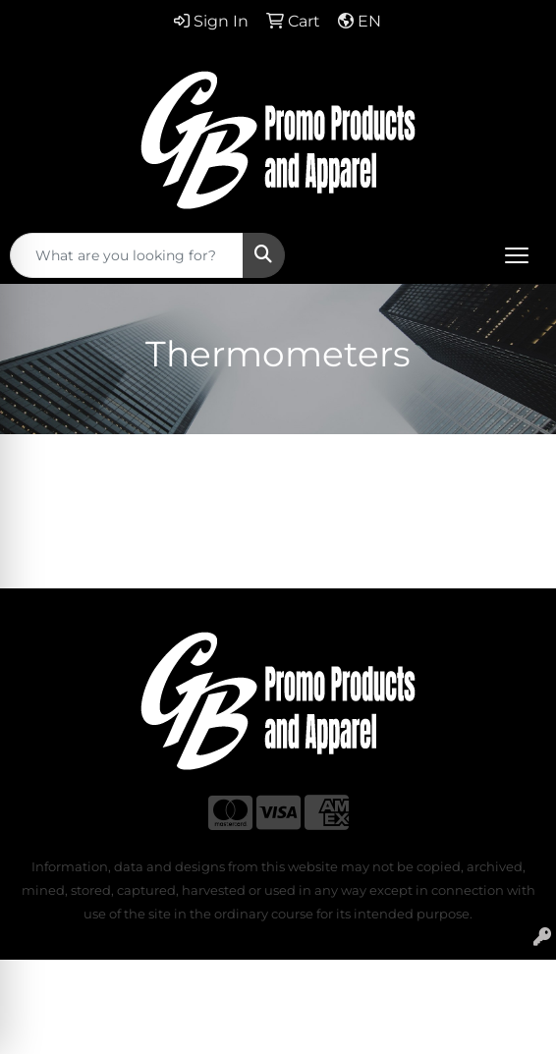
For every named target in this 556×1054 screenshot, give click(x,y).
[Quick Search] (127, 255)
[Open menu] (516, 255)
